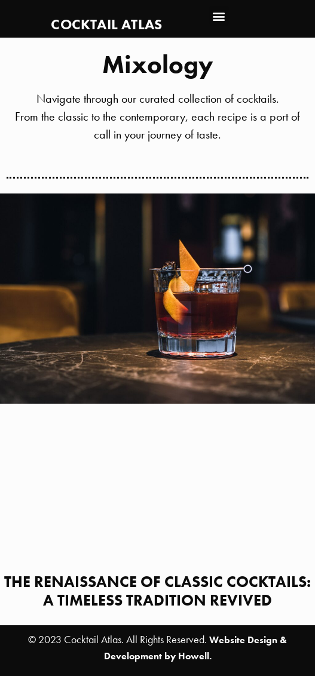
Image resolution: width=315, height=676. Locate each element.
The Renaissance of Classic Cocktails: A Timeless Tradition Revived (157, 591)
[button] (219, 16)
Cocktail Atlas (106, 24)
